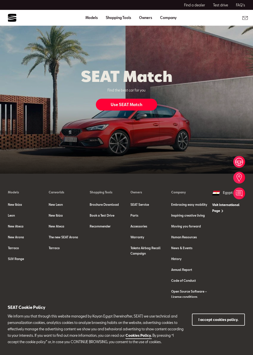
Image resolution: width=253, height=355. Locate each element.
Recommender (100, 226)
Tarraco (13, 248)
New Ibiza (15, 204)
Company (178, 192)
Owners (136, 192)
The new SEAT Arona (63, 237)
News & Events (181, 248)
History (176, 259)
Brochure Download (104, 204)
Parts (134, 215)
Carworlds (56, 192)
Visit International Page (225, 207)
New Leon (56, 204)
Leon (11, 215)
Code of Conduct (183, 280)
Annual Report (181, 269)
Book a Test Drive (102, 215)
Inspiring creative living (188, 215)
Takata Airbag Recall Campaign (145, 250)
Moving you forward (186, 226)
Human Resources (184, 237)
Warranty (137, 237)
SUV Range (16, 259)
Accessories (138, 226)
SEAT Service (139, 204)
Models (13, 192)
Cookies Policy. (139, 335)
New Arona (16, 237)
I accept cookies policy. (218, 320)
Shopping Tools (101, 192)
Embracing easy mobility (189, 204)
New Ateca (15, 226)
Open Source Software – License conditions (189, 294)
